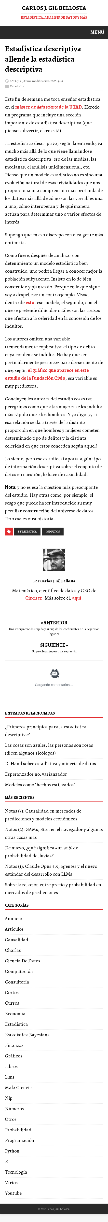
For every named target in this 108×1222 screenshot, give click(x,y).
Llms (9, 1077)
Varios (11, 1182)
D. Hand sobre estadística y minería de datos (50, 763)
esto (30, 302)
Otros (10, 1119)
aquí (76, 598)
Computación (19, 971)
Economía (15, 1013)
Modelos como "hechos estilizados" (40, 784)
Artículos (14, 929)
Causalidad (16, 939)
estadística (27, 532)
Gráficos (13, 1056)
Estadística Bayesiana (27, 1034)
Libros (11, 1066)
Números (14, 1108)
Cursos (12, 1003)
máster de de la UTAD (48, 107)
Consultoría (17, 982)
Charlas (13, 950)
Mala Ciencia (18, 1087)
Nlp (9, 1098)
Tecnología (16, 1172)
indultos (53, 532)
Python (12, 1151)
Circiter (33, 598)
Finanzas (14, 1045)
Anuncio (13, 918)
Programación (19, 1140)
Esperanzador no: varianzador (36, 774)
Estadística (17, 86)
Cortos (12, 992)
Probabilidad (18, 1129)
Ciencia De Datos (22, 960)
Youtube (13, 1193)
